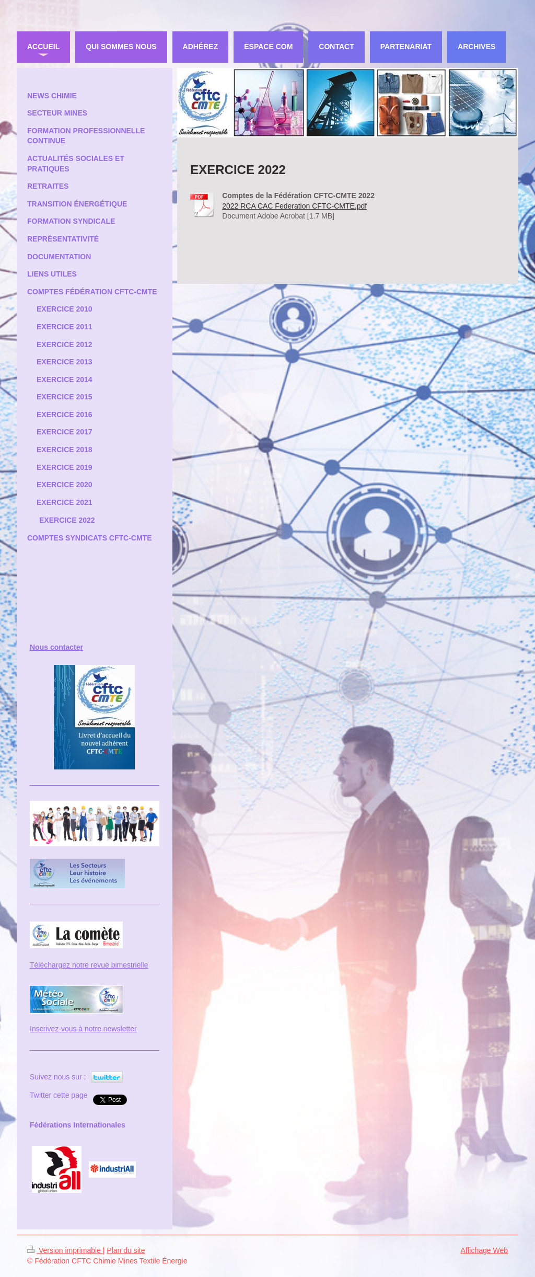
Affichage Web (484, 1250)
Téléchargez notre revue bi (73, 965)
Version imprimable (65, 1250)
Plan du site (126, 1250)
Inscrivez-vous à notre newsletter (83, 1029)
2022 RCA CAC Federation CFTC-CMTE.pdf (294, 206)
